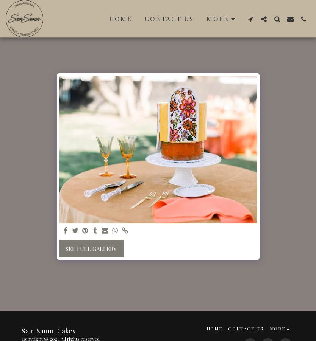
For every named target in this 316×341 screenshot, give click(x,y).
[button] (250, 19)
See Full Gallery (91, 249)
